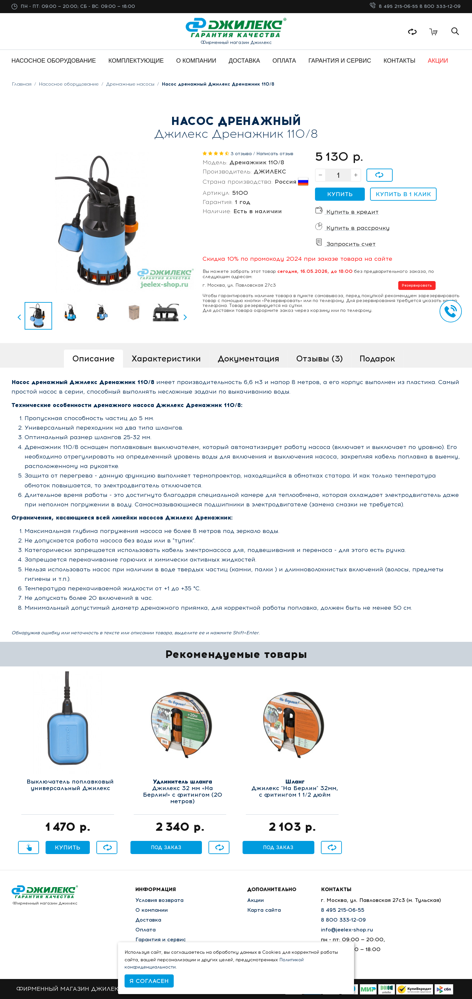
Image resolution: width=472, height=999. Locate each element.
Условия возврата (159, 900)
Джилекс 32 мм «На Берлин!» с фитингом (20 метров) (182, 792)
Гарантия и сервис (160, 939)
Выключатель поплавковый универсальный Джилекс (70, 785)
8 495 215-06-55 (399, 6)
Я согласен (149, 981)
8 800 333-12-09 (440, 6)
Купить (340, 194)
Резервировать (417, 285)
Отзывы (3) (319, 358)
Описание (93, 358)
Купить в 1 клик (403, 194)
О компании (151, 910)
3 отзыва (241, 153)
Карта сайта (264, 910)
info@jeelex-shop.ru (347, 930)
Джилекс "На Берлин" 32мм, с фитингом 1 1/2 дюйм (294, 788)
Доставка (148, 920)
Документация (248, 358)
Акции (255, 900)
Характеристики (166, 358)
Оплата (145, 930)
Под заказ (166, 847)
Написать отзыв (274, 153)
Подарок (377, 358)
